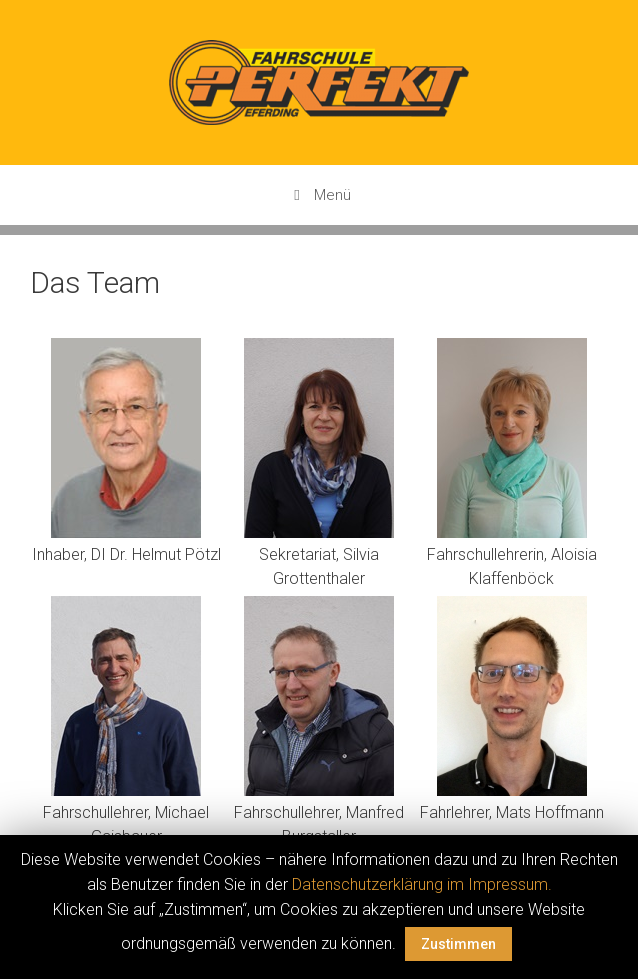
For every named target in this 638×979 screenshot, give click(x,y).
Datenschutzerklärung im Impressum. (422, 884)
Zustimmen (458, 944)
